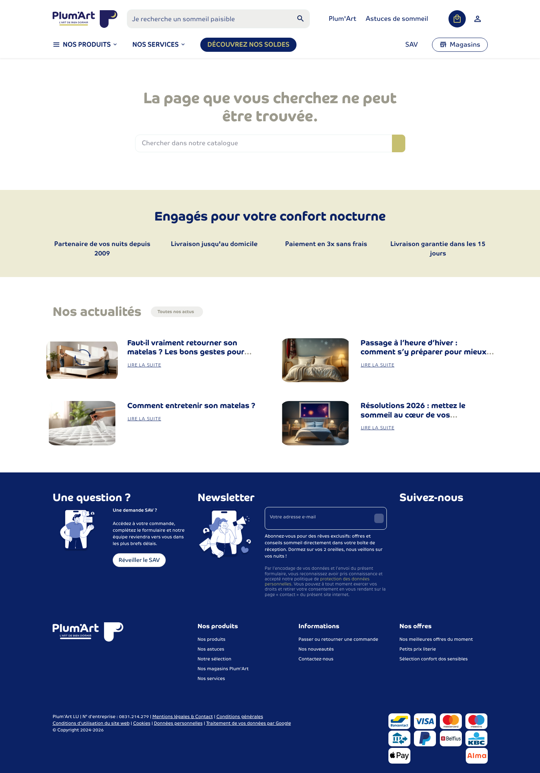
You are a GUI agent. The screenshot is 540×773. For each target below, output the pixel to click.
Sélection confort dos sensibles (433, 659)
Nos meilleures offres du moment (436, 639)
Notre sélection (214, 659)
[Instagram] (424, 517)
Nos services (211, 678)
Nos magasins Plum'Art (223, 668)
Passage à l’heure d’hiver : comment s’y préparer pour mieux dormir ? (424, 352)
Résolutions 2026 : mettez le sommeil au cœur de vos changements (413, 415)
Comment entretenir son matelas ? (191, 405)
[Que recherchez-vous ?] (218, 18)
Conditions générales (239, 716)
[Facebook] (406, 517)
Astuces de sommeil (397, 19)
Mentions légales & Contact (182, 716)
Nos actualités (97, 311)
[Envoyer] (379, 518)
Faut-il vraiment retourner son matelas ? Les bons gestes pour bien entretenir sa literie (185, 352)
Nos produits (211, 639)
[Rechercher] (300, 18)
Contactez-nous (315, 659)
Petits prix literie (417, 649)
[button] (159, 45)
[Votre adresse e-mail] (326, 518)
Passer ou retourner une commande (338, 639)
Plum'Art (342, 19)
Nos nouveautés (316, 649)
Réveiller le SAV (139, 559)
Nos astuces (211, 649)
